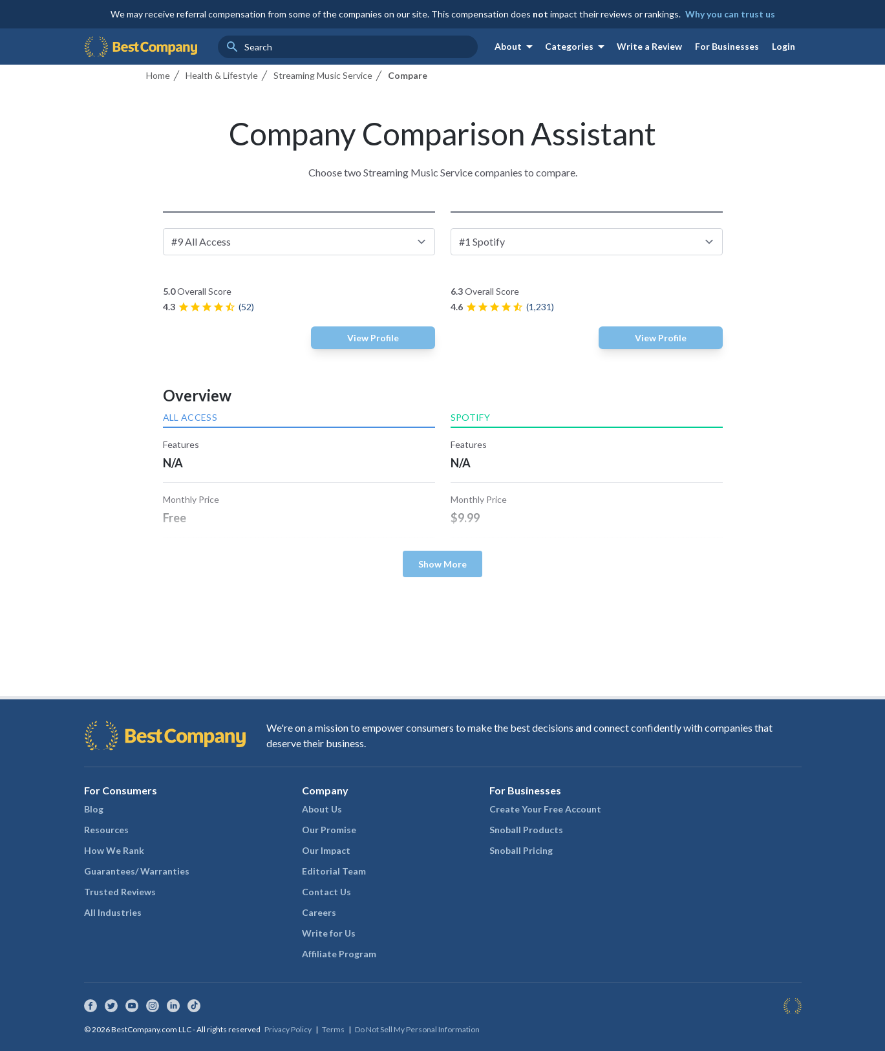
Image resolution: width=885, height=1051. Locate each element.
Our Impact (326, 850)
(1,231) (540, 306)
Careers (319, 912)
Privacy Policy (288, 1029)
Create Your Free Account (545, 808)
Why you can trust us (730, 13)
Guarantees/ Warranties (136, 870)
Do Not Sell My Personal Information (417, 1029)
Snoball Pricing (521, 850)
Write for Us (329, 933)
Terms (333, 1029)
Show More (442, 563)
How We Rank (114, 850)
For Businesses (727, 46)
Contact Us (326, 891)
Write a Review (649, 46)
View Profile (373, 337)
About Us (322, 808)
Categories (577, 46)
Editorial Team (334, 870)
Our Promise (329, 829)
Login (783, 46)
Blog (93, 808)
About (516, 46)
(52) (246, 306)
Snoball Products (526, 829)
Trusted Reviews (120, 891)
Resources (106, 829)
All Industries (113, 912)
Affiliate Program (339, 953)
